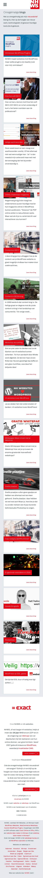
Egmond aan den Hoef (30, 856)
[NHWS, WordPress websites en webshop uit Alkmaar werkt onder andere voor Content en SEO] (21, 243)
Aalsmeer (8, 848)
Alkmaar (25, 736)
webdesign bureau (31, 838)
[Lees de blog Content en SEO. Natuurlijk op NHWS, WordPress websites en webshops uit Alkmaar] (31, 272)
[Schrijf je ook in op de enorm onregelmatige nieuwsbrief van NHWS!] (31, 789)
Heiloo (27, 861)
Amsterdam (12, 851)
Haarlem (9, 861)
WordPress (31, 745)
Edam (20, 856)
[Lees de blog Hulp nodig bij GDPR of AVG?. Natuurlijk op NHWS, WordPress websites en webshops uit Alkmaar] (31, 549)
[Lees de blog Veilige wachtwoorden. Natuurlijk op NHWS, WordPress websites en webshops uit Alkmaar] (31, 171)
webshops (25, 803)
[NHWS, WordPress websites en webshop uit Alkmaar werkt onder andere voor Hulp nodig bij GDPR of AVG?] (21, 531)
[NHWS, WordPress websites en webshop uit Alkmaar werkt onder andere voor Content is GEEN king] (21, 289)
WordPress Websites (12, 825)
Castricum (27, 854)
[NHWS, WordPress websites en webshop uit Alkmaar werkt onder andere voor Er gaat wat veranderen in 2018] (21, 565)
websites (16, 803)
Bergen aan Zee (28, 851)
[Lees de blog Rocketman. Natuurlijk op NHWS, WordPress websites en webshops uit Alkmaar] (31, 650)
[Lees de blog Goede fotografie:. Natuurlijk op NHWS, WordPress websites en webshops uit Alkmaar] (31, 616)
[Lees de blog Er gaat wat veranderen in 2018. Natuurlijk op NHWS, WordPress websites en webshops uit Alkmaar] (31, 582)
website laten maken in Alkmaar (17, 833)
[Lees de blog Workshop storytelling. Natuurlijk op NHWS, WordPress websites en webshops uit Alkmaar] (31, 374)
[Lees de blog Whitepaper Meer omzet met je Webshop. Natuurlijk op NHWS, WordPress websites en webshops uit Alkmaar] (31, 462)
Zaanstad (14, 869)
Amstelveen (32, 848)
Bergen (19, 851)
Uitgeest (19, 866)
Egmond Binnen (23, 859)
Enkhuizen (33, 859)
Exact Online (23, 830)
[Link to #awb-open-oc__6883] (5, 4)
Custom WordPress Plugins (13, 828)
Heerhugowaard (18, 861)
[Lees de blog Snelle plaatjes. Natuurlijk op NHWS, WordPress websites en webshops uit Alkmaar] (31, 515)
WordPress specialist (18, 840)
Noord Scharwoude (17, 864)
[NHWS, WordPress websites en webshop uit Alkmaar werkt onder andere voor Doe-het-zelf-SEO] (21, 89)
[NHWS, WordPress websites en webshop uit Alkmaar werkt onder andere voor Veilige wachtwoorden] (21, 135)
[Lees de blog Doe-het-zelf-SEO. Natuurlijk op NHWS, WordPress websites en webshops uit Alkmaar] (31, 118)
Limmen (7, 864)
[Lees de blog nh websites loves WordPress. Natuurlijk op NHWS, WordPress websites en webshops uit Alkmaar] (31, 414)
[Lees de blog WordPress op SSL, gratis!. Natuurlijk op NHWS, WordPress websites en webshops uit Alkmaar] (31, 690)
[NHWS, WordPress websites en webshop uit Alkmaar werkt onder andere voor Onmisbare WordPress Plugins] (21, 46)
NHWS (27, 873)
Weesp (33, 866)
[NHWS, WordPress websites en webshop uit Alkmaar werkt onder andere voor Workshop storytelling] (21, 335)
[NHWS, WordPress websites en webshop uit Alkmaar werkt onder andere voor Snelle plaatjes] (21, 479)
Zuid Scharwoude (25, 869)
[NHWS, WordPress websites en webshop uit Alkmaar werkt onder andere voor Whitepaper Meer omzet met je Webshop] (21, 432)
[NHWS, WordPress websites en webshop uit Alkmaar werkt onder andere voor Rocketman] (21, 633)
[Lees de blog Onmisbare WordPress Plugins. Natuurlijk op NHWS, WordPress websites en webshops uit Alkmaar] (31, 72)
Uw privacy (18, 799)
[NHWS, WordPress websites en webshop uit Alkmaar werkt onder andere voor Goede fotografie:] (21, 599)
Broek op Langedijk (16, 854)
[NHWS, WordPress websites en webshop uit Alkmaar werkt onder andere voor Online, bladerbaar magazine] (21, 187)
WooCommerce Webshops (29, 825)
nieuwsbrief (32, 17)
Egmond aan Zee (10, 859)
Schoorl (34, 864)
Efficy (32, 830)
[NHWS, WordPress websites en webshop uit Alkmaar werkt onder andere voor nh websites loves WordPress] (21, 391)
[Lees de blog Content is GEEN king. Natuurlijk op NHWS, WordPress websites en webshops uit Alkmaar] (31, 319)
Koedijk (33, 861)
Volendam (26, 866)
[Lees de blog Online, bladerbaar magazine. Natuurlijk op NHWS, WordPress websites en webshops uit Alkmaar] (31, 226)
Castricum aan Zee (10, 856)
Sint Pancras (10, 866)
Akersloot (16, 848)
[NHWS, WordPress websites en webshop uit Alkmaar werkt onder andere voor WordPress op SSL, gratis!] (21, 666)
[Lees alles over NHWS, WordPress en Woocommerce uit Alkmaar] (31, 753)
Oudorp (28, 864)
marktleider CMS (26, 748)
